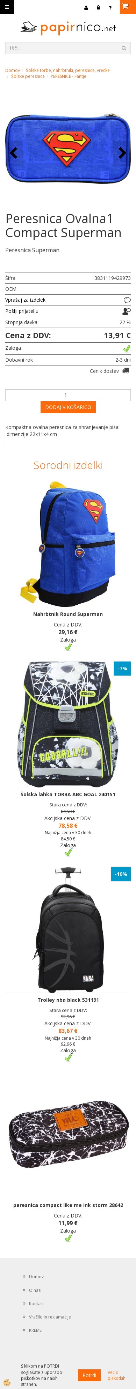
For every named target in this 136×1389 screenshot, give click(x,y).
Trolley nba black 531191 (68, 1000)
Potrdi (89, 1375)
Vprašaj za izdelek (25, 299)
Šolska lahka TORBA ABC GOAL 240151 (68, 794)
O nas (35, 1290)
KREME (35, 1330)
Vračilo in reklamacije (50, 1317)
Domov (12, 70)
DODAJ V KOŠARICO (68, 407)
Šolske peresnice (28, 76)
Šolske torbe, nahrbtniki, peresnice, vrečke (68, 70)
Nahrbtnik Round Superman (68, 614)
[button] (122, 153)
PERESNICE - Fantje (68, 76)
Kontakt (36, 1304)
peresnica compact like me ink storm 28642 (68, 1205)
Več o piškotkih (117, 1375)
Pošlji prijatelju (21, 311)
